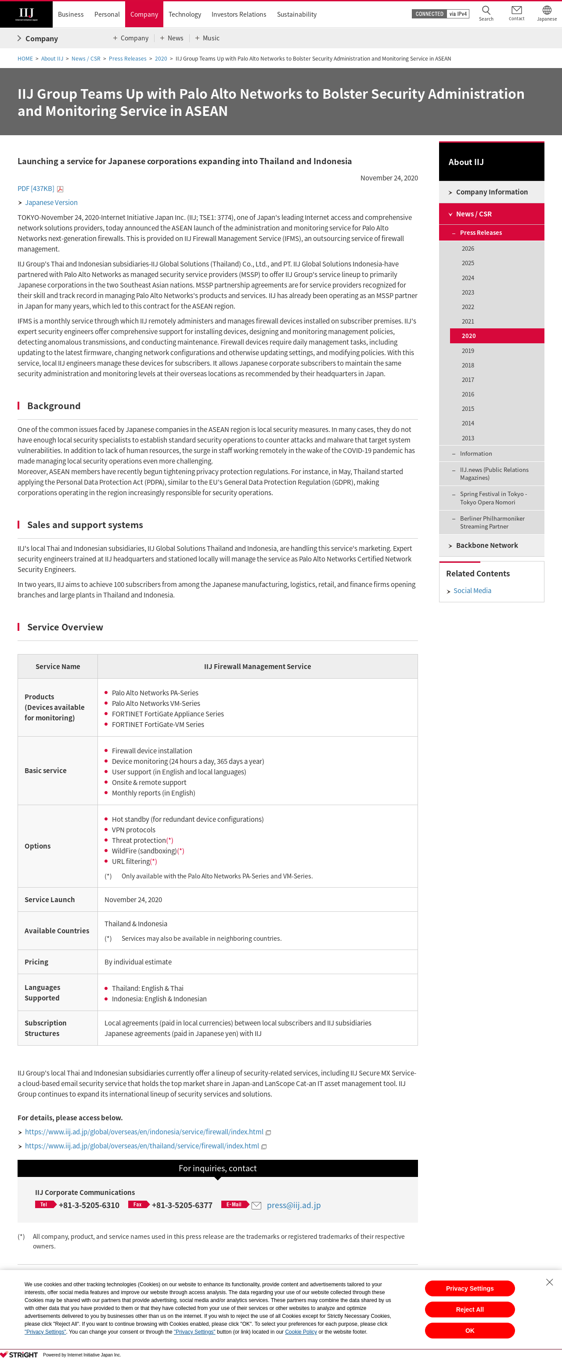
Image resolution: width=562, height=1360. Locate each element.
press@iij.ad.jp (294, 1205)
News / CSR (86, 58)
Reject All (470, 1309)
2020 (161, 58)
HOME (25, 58)
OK (470, 1330)
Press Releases (128, 58)
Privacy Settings (470, 1288)
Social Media (472, 590)
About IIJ (52, 58)
